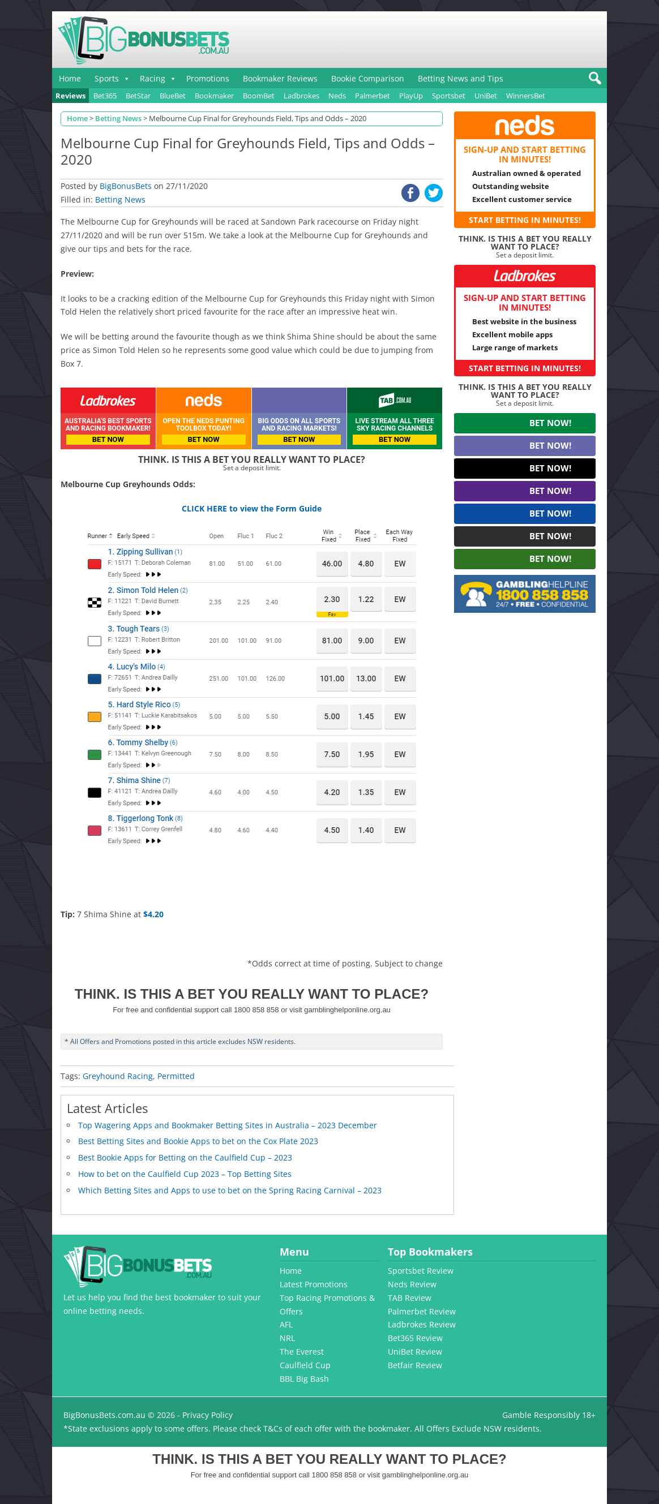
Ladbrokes (301, 96)
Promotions (207, 78)
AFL (286, 1324)
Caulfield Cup (305, 1365)
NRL (287, 1338)
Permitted (176, 1076)
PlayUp (411, 96)
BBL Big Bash (304, 1378)
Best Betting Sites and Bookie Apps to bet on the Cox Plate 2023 (198, 1141)
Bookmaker (214, 96)
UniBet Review (415, 1351)
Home (70, 78)
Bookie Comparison (367, 78)
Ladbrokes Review (422, 1324)
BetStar (138, 96)
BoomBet (259, 96)
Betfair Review (415, 1365)
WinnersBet (525, 96)
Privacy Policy (207, 1415)
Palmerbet (372, 96)
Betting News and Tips (460, 78)
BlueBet (173, 96)
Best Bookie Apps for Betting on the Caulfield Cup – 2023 (185, 1157)
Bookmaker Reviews (280, 78)
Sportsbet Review (420, 1270)
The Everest (302, 1351)
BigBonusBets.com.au (104, 1415)
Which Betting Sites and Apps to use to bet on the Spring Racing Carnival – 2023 (230, 1190)
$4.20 (153, 914)
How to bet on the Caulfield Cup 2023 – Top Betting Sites (185, 1173)
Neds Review (412, 1284)
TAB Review (409, 1297)
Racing (152, 78)
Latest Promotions (314, 1284)
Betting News (120, 199)
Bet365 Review (415, 1338)
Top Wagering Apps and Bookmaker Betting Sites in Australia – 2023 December (227, 1125)
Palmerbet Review (422, 1311)
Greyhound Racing (118, 1076)
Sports (107, 78)
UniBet (485, 96)
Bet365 (105, 96)
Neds (337, 96)
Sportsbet (448, 96)
